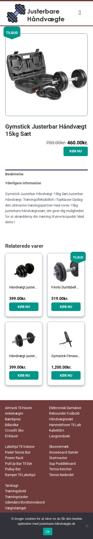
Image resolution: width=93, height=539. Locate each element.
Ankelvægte (14, 413)
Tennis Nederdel (61, 475)
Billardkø (11, 425)
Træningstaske (16, 497)
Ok (48, 532)
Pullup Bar (13, 469)
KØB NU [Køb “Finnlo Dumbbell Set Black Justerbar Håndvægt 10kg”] (66, 307)
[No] (86, 525)
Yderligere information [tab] (23, 183)
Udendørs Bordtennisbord (25, 502)
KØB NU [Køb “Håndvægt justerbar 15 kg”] (24, 307)
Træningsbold (15, 491)
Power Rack (14, 458)
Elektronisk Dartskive (65, 408)
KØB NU (75, 151)
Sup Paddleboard (62, 464)
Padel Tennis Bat (18, 452)
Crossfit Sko (14, 430)
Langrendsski (59, 436)
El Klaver (11, 436)
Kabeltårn (56, 430)
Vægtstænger (15, 508)
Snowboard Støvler (63, 452)
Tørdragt (11, 486)
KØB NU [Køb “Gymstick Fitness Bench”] (66, 375)
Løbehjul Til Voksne (19, 447)
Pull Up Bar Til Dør (18, 464)
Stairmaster (58, 458)
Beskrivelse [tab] (14, 174)
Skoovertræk (59, 447)
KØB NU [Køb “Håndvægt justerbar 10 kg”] (24, 375)
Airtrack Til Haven (18, 408)
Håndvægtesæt (61, 419)
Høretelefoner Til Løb (65, 425)
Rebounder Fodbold (64, 413)
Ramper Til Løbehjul (20, 475)
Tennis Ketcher (60, 469)
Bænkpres (13, 419)
